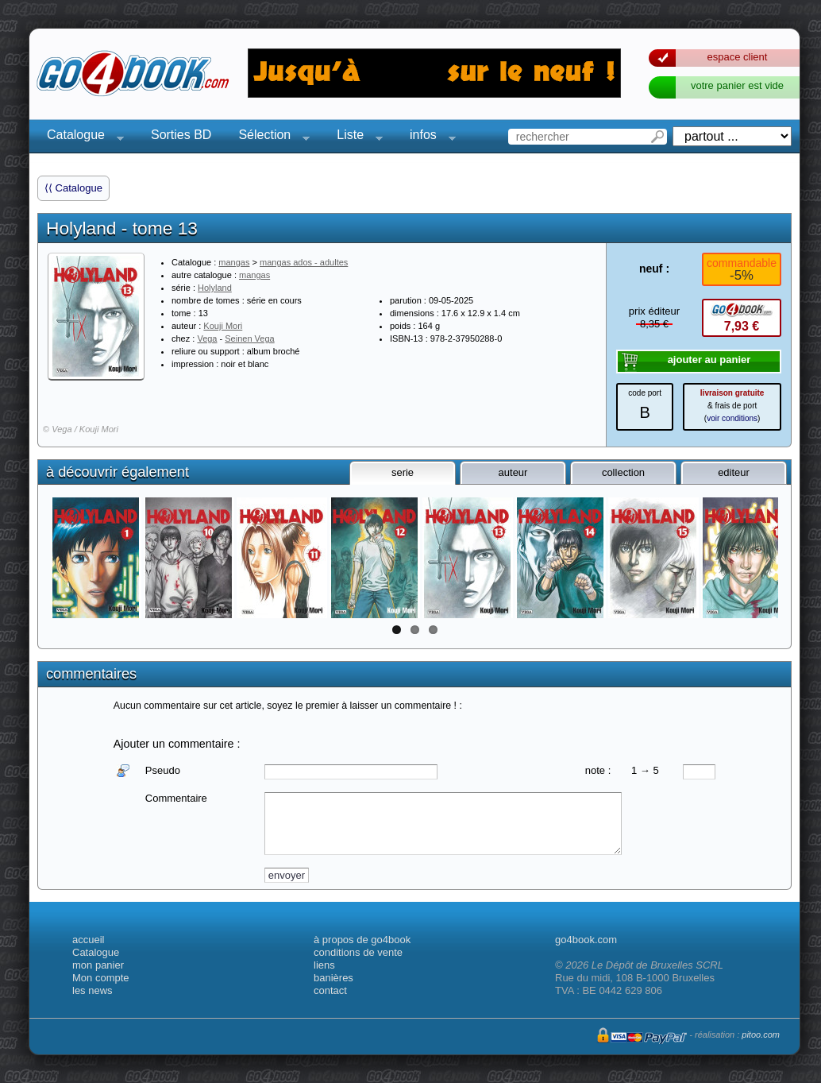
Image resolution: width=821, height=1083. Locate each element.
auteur (513, 472)
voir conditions (732, 418)
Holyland (215, 287)
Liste (355, 137)
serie (402, 472)
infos (428, 137)
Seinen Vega (249, 338)
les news (92, 990)
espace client (737, 57)
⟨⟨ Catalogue (73, 188)
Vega (207, 338)
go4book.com (586, 940)
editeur (734, 472)
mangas (233, 262)
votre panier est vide (737, 85)
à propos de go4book (362, 940)
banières (333, 978)
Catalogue (80, 137)
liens (324, 965)
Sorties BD (181, 134)
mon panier (98, 965)
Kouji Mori (222, 326)
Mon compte (100, 978)
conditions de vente (358, 952)
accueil (88, 940)
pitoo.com (761, 1034)
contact (330, 990)
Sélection (269, 137)
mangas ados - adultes (304, 262)
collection (623, 472)
